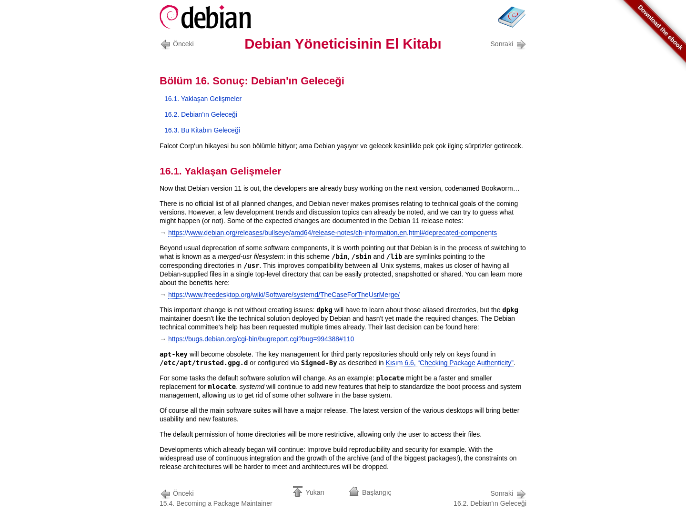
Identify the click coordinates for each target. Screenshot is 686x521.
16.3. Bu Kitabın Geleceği (202, 130)
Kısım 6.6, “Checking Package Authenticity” (450, 363)
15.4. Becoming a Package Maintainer (216, 497)
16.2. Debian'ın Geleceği (200, 114)
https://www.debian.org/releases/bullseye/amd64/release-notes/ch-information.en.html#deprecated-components (332, 232)
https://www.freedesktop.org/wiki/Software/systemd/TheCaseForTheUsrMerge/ (284, 294)
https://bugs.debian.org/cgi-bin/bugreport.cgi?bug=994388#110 (261, 339)
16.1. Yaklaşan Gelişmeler (203, 98)
